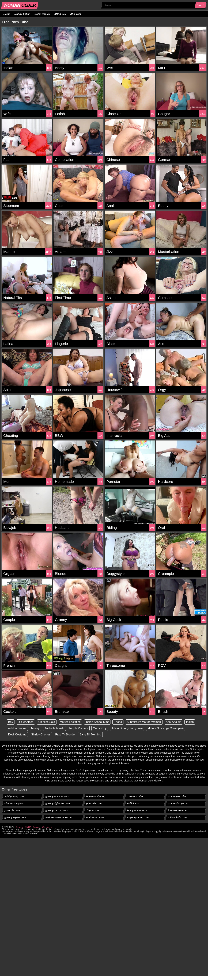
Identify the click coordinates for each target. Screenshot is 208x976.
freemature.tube (177, 810)
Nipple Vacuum (78, 728)
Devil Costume (17, 734)
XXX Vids (75, 14)
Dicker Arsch (25, 721)
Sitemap (19, 827)
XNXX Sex (60, 14)
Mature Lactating (70, 721)
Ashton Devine (17, 728)
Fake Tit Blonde (65, 734)
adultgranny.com (14, 796)
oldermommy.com (14, 803)
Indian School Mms (97, 721)
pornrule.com (94, 803)
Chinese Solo (46, 721)
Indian (190, 721)
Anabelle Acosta (54, 728)
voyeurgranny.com (138, 817)
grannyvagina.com (15, 817)
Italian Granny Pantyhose (127, 728)
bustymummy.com (138, 810)
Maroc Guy (100, 728)
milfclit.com (133, 803)
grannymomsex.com (57, 796)
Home (7, 14)
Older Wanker (42, 14)
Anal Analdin (173, 721)
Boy (10, 721)
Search (200, 5)
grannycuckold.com (56, 810)
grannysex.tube (177, 796)
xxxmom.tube (135, 796)
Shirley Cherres (40, 734)
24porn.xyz (92, 810)
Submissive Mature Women (144, 721)
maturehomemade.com (59, 817)
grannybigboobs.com (57, 803)
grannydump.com (178, 803)
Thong (118, 721)
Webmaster (47, 827)
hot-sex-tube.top (95, 796)
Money (35, 728)
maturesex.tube (95, 817)
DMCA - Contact (32, 827)
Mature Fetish (22, 14)
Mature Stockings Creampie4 (165, 728)
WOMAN (19, 5)
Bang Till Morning (90, 734)
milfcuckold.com (177, 817)
